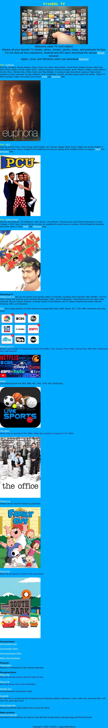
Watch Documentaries (10, 658)
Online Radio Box (8, 705)
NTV (2, 309)
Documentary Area (8, 644)
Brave (101, 52)
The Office (4, 431)
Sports (3, 381)
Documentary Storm (9, 649)
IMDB (44, 77)
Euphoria (10, 65)
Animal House (12, 219)
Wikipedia (56, 77)
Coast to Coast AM (8, 715)
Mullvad (83, 59)
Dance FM (4, 682)
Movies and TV (7, 346)
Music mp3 (5, 675)
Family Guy (5, 501)
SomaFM (4, 696)
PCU (8, 144)
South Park (5, 571)
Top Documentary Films (10, 653)
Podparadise (5, 665)
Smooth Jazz (6, 689)
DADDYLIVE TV (7, 297)
